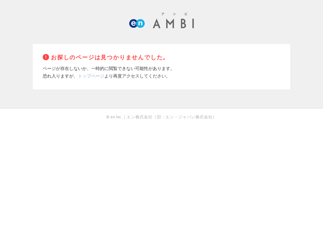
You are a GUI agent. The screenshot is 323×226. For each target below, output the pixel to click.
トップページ (91, 75)
